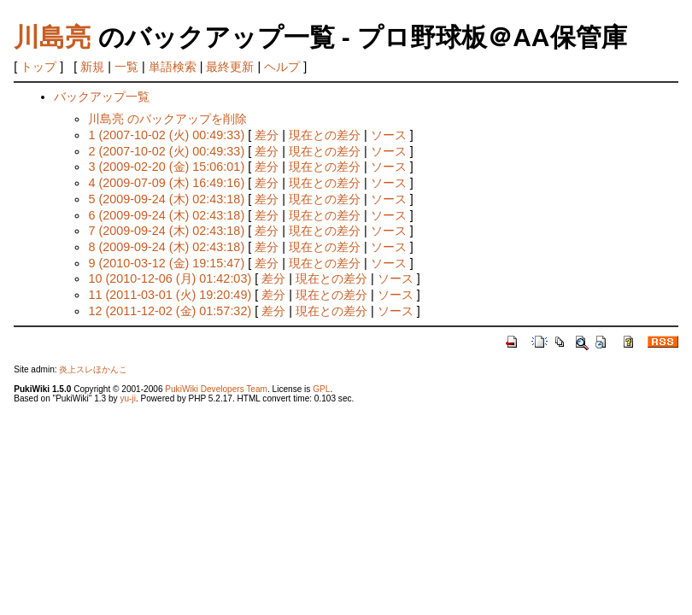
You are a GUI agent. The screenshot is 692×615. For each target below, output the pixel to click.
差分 (267, 135)
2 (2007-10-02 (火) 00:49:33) (166, 151)
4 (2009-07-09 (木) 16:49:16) (166, 183)
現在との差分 (325, 135)
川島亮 (52, 37)
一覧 (126, 66)
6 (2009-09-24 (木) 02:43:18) (166, 215)
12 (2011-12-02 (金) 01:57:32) (169, 311)
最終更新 (230, 66)
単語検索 (172, 66)
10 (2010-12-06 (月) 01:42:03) (169, 278)
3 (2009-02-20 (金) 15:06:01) (166, 166)
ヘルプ (282, 66)
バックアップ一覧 (102, 96)
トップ (38, 66)
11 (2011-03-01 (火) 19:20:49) (169, 295)
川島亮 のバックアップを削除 (167, 119)
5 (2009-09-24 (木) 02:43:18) (166, 199)
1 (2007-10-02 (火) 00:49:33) (166, 135)
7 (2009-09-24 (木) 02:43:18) (166, 230)
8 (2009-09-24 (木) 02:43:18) (166, 247)
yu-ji (127, 398)
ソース (389, 135)
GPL (321, 389)
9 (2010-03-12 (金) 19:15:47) (166, 263)
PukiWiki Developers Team (216, 389)
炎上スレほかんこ (93, 369)
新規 (92, 66)
